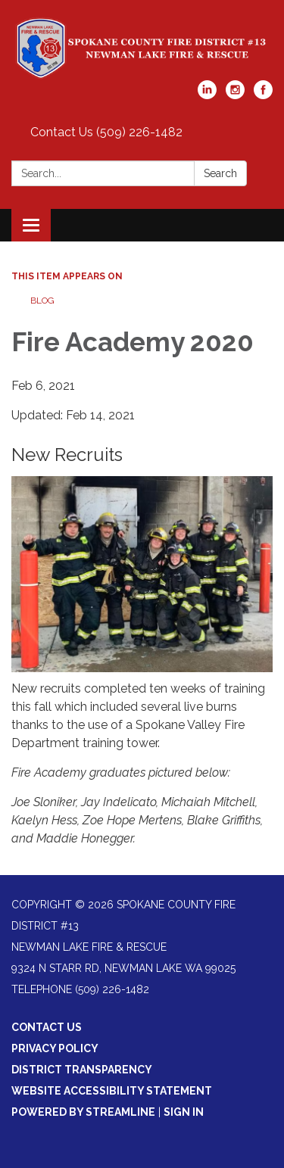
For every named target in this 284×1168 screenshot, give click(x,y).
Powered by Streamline (83, 1112)
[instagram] (235, 95)
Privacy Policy (54, 1048)
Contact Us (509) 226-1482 (106, 132)
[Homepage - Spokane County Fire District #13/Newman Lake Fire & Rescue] (142, 47)
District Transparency (81, 1070)
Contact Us (46, 1027)
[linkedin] (207, 95)
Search (220, 173)
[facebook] (263, 95)
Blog (42, 300)
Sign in (184, 1112)
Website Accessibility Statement (111, 1091)
